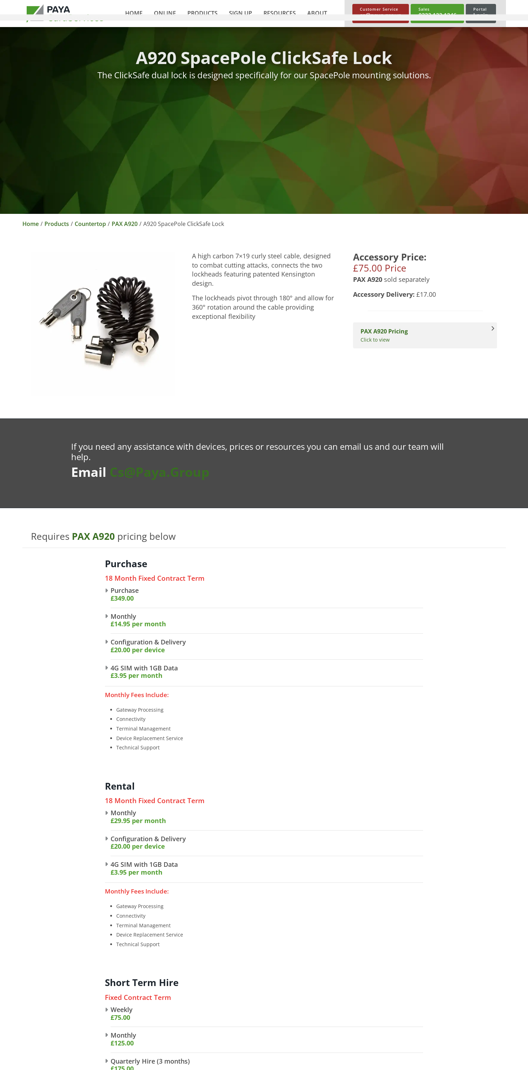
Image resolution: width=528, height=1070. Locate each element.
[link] (65, 13)
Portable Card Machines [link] (351, 975)
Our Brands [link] (139, 975)
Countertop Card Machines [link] (355, 964)
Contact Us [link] (138, 1009)
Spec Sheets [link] (433, 987)
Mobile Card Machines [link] (349, 987)
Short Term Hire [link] (341, 998)
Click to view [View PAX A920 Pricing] (421, 335)
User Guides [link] (433, 975)
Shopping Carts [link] (242, 987)
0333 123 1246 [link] (41, 972)
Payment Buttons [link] (244, 998)
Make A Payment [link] (439, 998)
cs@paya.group (159, 472)
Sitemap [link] (36, 1058)
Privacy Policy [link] (43, 1035)
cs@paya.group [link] (43, 1002)
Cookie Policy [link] (43, 1046)
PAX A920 (125, 224)
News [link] (130, 998)
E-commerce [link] (238, 964)
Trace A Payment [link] (439, 1009)
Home (30, 224)
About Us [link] (135, 964)
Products (56, 224)
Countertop (90, 224)
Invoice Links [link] (238, 1009)
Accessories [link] (335, 1009)
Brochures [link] (431, 964)
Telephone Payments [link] (249, 975)
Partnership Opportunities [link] (159, 987)
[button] (161, 13)
